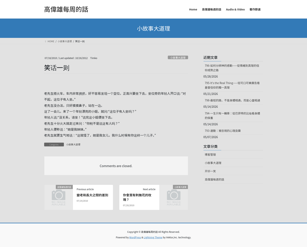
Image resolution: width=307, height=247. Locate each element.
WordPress (135, 237)
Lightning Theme (153, 237)
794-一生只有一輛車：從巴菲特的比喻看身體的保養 (232, 115)
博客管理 (210, 154)
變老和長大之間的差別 (92, 195)
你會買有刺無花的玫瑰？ (137, 197)
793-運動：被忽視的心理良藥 (223, 131)
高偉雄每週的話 (214, 179)
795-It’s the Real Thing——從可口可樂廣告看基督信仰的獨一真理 (232, 85)
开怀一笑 (210, 171)
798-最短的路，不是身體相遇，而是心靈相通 (232, 100)
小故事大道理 (178, 57)
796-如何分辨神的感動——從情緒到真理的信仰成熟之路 (232, 68)
